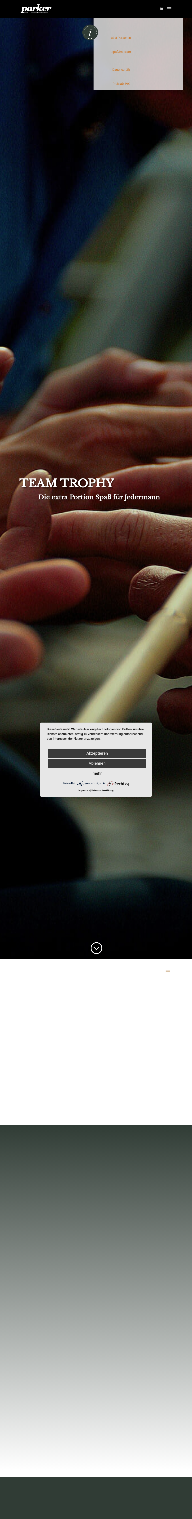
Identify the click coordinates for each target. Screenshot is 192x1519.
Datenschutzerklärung (102, 790)
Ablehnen (97, 763)
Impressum (84, 790)
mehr (97, 773)
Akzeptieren (97, 753)
